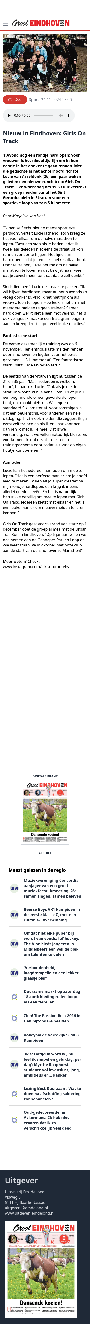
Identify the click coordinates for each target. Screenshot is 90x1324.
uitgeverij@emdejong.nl (26, 1207)
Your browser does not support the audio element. (39, 115)
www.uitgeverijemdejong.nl (29, 1213)
